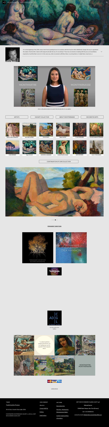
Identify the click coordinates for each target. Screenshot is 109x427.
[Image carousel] (54, 193)
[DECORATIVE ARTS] (92, 117)
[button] (107, 2)
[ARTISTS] (16, 117)
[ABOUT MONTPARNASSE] (67, 117)
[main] (63, 51)
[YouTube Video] (29, 293)
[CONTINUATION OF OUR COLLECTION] (58, 162)
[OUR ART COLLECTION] (42, 117)
